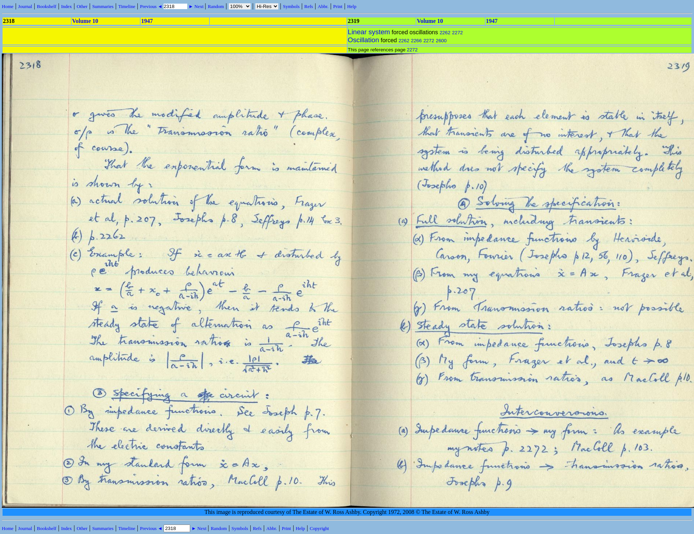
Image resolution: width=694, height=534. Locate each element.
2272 (457, 32)
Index (66, 6)
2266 (416, 40)
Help (351, 6)
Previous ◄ (152, 6)
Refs (308, 6)
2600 (441, 40)
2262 (445, 32)
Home (7, 6)
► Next (196, 6)
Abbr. (323, 6)
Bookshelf (46, 6)
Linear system (369, 32)
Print (337, 6)
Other (82, 6)
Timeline (126, 6)
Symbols (291, 6)
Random (216, 6)
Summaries (103, 6)
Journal (25, 6)
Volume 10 (85, 21)
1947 (147, 21)
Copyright (319, 528)
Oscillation (363, 40)
